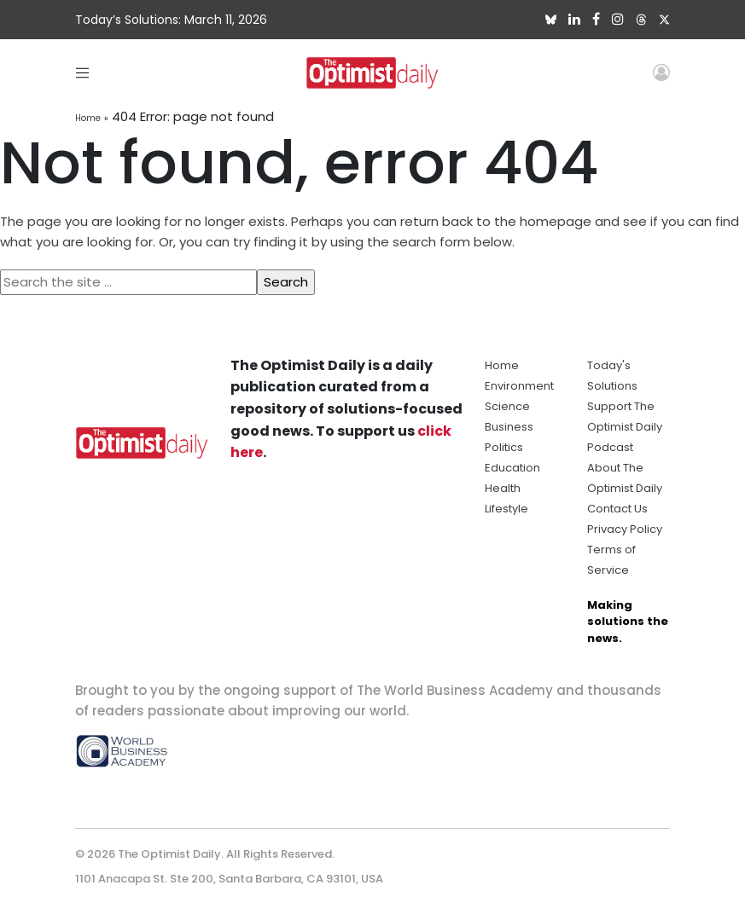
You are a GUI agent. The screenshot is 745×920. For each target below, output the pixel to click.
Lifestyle (506, 509)
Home (88, 118)
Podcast (610, 447)
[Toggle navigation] (82, 72)
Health (503, 488)
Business (509, 427)
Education (512, 468)
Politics (504, 447)
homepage (555, 221)
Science (507, 406)
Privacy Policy (624, 529)
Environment (519, 386)
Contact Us (617, 509)
